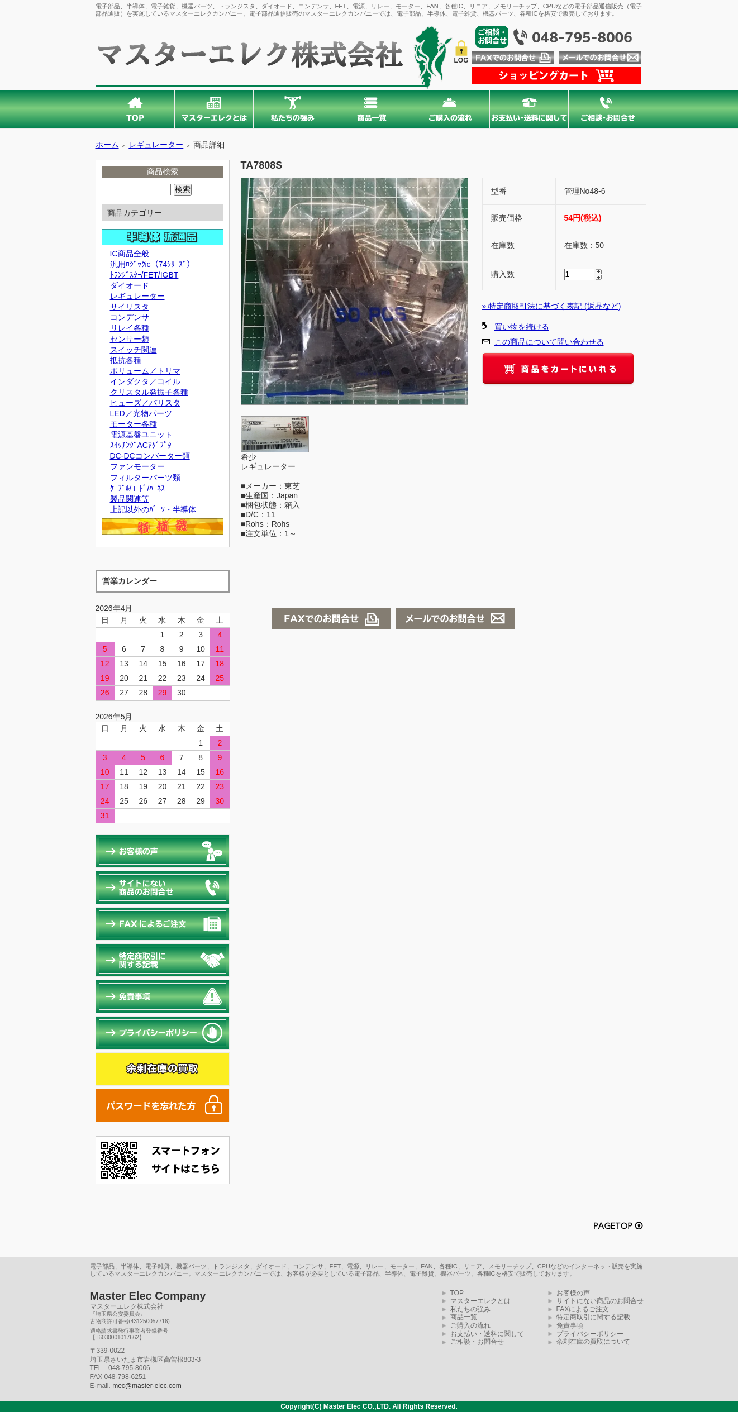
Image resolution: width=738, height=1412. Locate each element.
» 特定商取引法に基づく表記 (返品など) (551, 306)
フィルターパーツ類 (145, 477)
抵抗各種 (125, 360)
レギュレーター (155, 144)
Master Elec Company (148, 1296)
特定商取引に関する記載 (593, 1317)
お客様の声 (573, 1293)
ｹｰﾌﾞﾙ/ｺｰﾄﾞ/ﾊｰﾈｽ (137, 488)
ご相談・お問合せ (477, 1342)
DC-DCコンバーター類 (150, 455)
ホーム (107, 144)
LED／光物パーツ (141, 413)
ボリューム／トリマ (145, 370)
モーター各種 (133, 423)
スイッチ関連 (133, 349)
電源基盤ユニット (141, 434)
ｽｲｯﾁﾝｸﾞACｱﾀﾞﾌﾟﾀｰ (142, 445)
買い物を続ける (521, 326)
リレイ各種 (129, 327)
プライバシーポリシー (589, 1334)
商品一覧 (463, 1317)
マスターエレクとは (480, 1301)
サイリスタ (129, 306)
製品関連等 (129, 498)
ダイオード (129, 285)
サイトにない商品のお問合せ (600, 1301)
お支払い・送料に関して (487, 1334)
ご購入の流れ (470, 1325)
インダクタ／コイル (145, 381)
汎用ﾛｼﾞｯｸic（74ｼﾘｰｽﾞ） (152, 264)
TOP (457, 1293)
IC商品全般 (129, 253)
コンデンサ (129, 317)
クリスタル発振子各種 (149, 392)
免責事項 (569, 1325)
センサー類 (129, 339)
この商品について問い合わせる (549, 341)
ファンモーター (137, 466)
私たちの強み (470, 1309)
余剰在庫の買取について (593, 1342)
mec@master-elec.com (147, 1386)
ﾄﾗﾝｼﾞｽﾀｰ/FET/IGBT (144, 274)
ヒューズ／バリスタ (145, 402)
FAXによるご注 (579, 1309)
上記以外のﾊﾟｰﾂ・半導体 (153, 509)
